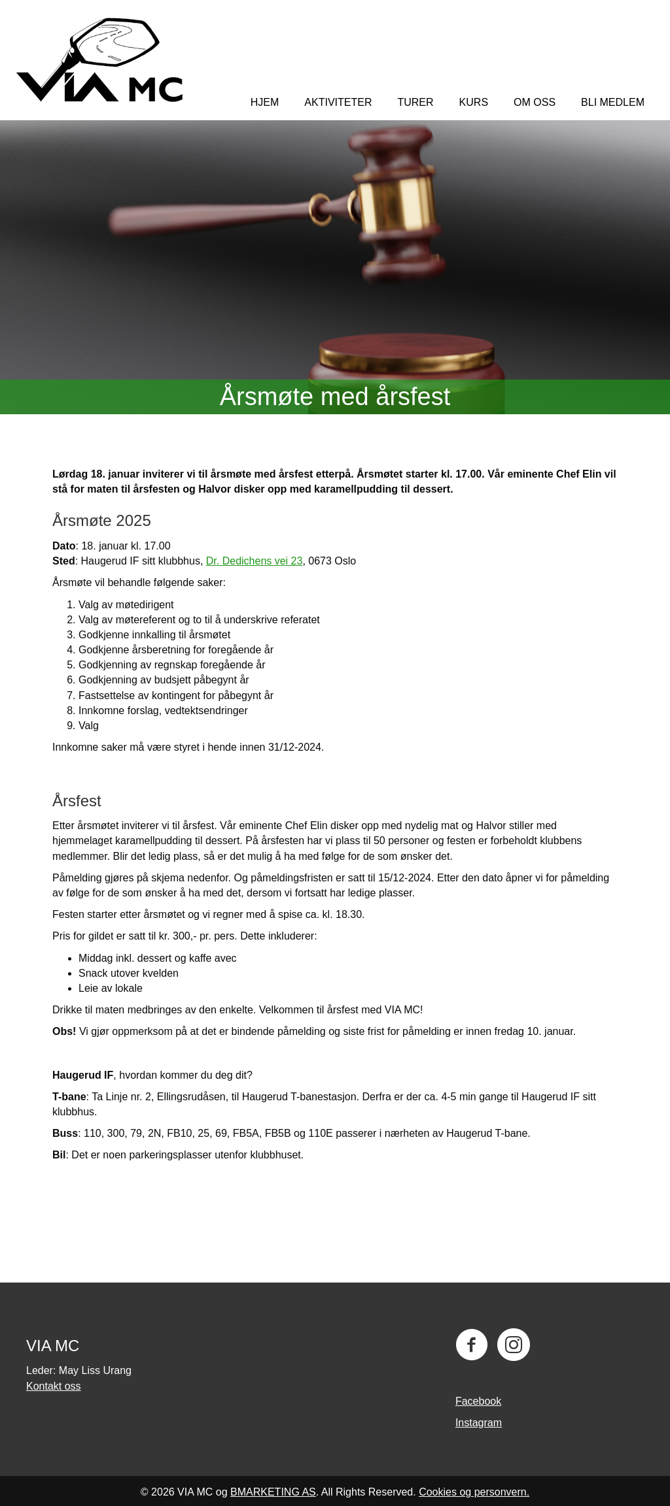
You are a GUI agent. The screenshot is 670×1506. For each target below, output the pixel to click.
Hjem (265, 102)
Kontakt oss (53, 1386)
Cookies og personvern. (474, 1492)
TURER (415, 102)
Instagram (478, 1422)
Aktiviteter (338, 102)
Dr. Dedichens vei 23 (254, 560)
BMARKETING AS (273, 1492)
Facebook (478, 1401)
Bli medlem (612, 102)
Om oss (534, 102)
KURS (473, 102)
